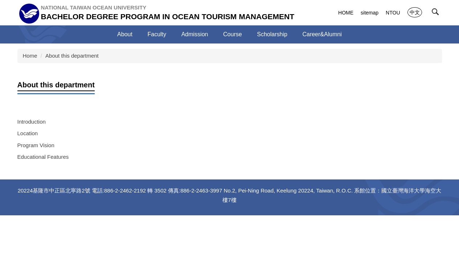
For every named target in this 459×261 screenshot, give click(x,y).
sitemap (369, 13)
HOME (345, 13)
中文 (415, 12)
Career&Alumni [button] (321, 34)
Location (27, 133)
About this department (72, 56)
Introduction (31, 122)
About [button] (124, 34)
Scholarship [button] (272, 34)
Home (30, 56)
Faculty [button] (156, 34)
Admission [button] (194, 34)
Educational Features (43, 157)
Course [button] (232, 34)
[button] (437, 13)
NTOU (393, 13)
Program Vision (35, 145)
